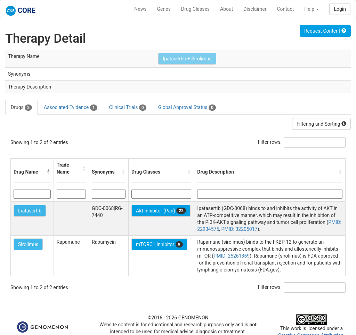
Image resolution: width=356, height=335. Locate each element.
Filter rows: (270, 142)
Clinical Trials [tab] (127, 107)
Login (340, 9)
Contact (285, 9)
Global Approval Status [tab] (187, 107)
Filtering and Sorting (321, 124)
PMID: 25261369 (231, 256)
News (140, 9)
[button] (49, 171)
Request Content (325, 31)
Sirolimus (28, 244)
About (226, 9)
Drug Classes (195, 9)
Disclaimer (254, 9)
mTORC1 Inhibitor (159, 244)
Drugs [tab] (21, 107)
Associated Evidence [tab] (70, 107)
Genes (164, 9)
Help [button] (311, 9)
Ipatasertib (29, 210)
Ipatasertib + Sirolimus (187, 58)
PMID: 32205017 (239, 229)
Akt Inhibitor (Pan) (161, 211)
